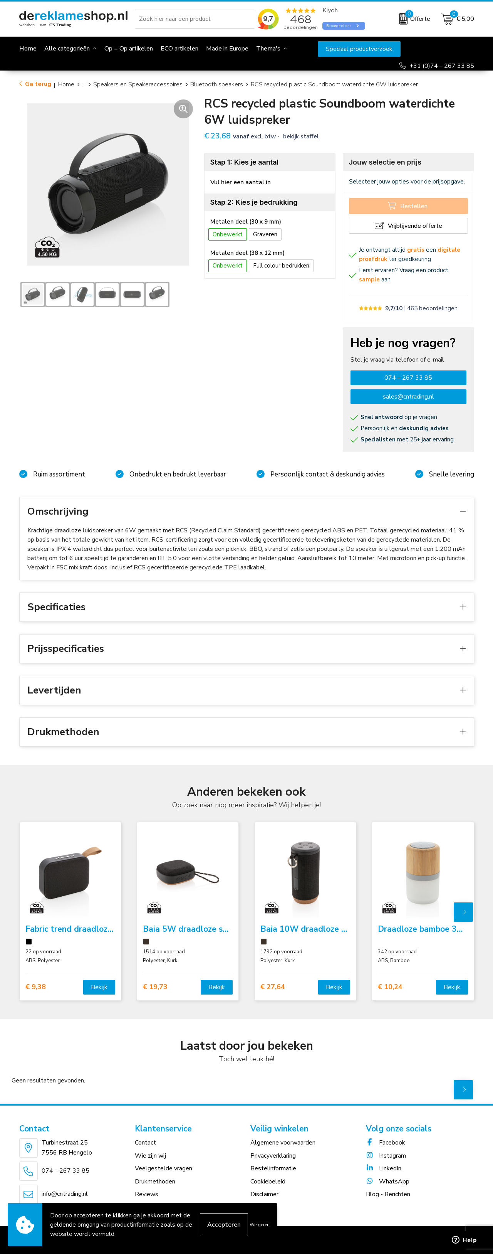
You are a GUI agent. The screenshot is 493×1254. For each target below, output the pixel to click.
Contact (145, 1142)
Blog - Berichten (388, 1194)
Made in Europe (227, 48)
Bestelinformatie (273, 1168)
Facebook (385, 1142)
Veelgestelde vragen (163, 1168)
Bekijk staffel (301, 136)
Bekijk (99, 987)
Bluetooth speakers (216, 84)
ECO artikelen (179, 48)
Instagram (386, 1155)
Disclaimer (264, 1194)
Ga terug (38, 84)
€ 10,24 (390, 987)
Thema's (268, 48)
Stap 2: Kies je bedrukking (254, 202)
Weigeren (260, 1225)
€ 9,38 (35, 987)
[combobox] (196, 19)
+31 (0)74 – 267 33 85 (441, 66)
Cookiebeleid (267, 1181)
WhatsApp (387, 1181)
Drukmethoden (155, 1181)
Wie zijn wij (150, 1155)
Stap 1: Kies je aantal (244, 162)
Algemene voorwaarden (282, 1142)
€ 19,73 (155, 987)
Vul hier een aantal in (240, 182)
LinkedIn (383, 1168)
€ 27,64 (272, 987)
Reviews (146, 1194)
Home (66, 84)
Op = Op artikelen (128, 48)
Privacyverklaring (273, 1155)
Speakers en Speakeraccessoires (138, 84)
